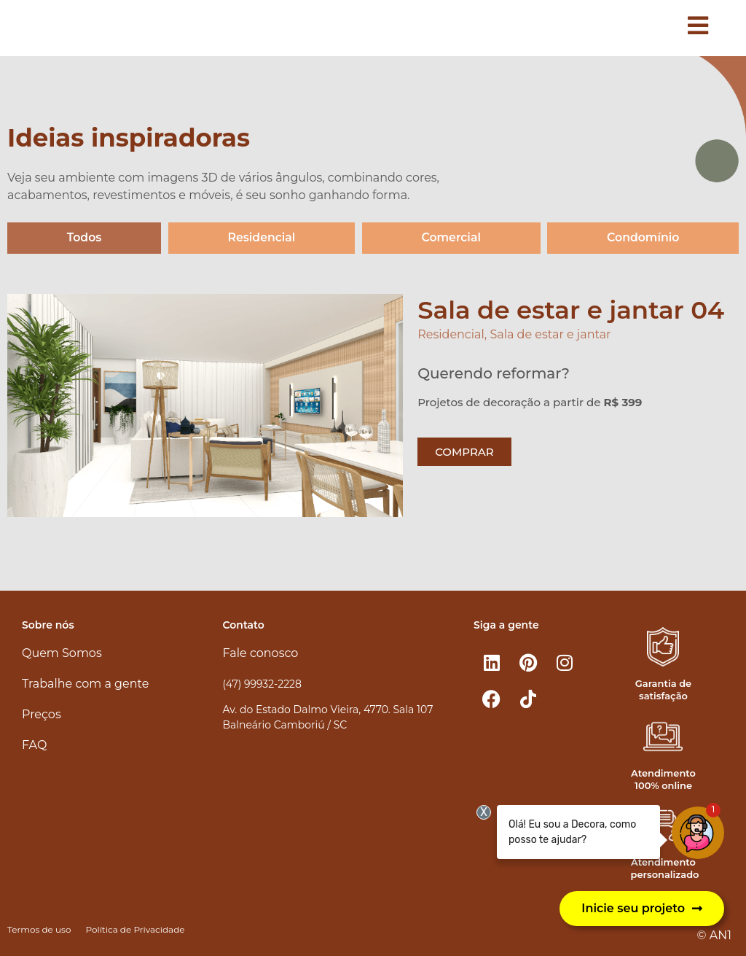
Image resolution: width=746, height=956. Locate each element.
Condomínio (643, 238)
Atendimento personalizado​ (664, 869)
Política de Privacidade (134, 929)
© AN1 (714, 935)
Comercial (450, 238)
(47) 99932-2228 (262, 684)
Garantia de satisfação (663, 689)
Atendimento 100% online (663, 779)
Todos (84, 238)
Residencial (261, 238)
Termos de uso (39, 929)
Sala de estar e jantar (550, 335)
